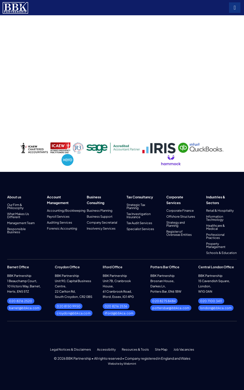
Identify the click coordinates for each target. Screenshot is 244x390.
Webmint (130, 363)
